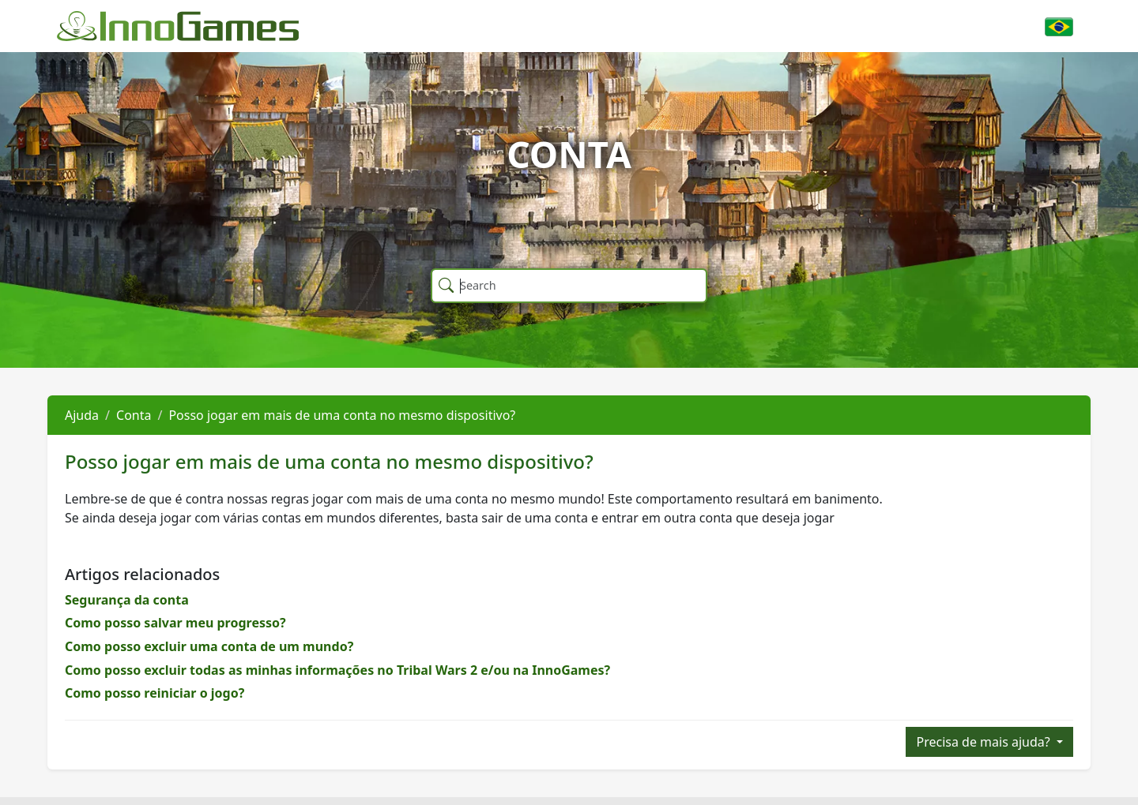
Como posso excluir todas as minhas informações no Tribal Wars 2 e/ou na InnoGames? (337, 670)
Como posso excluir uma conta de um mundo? (209, 646)
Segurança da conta (127, 599)
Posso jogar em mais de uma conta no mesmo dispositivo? (341, 415)
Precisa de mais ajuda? (984, 742)
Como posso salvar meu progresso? (175, 622)
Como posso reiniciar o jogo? (154, 693)
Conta (133, 415)
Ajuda (82, 415)
